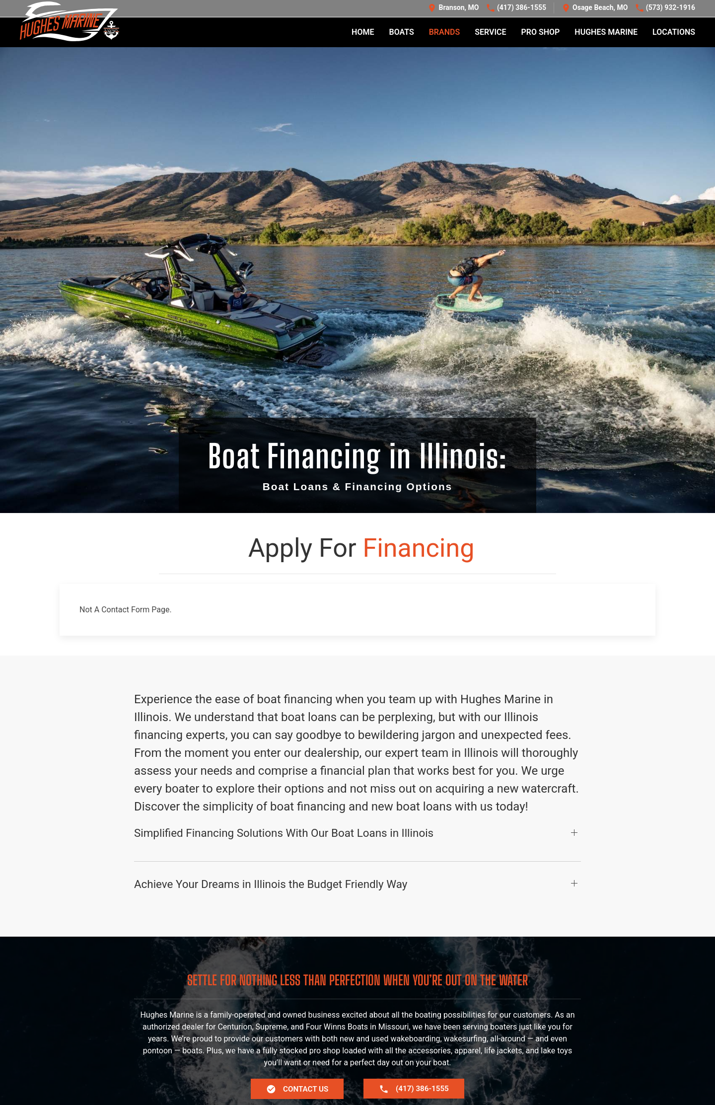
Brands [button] (444, 32)
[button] (357, 877)
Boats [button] (401, 32)
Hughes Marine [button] (606, 32)
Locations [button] (673, 32)
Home (363, 32)
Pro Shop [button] (540, 32)
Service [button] (490, 32)
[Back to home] (69, 22)
